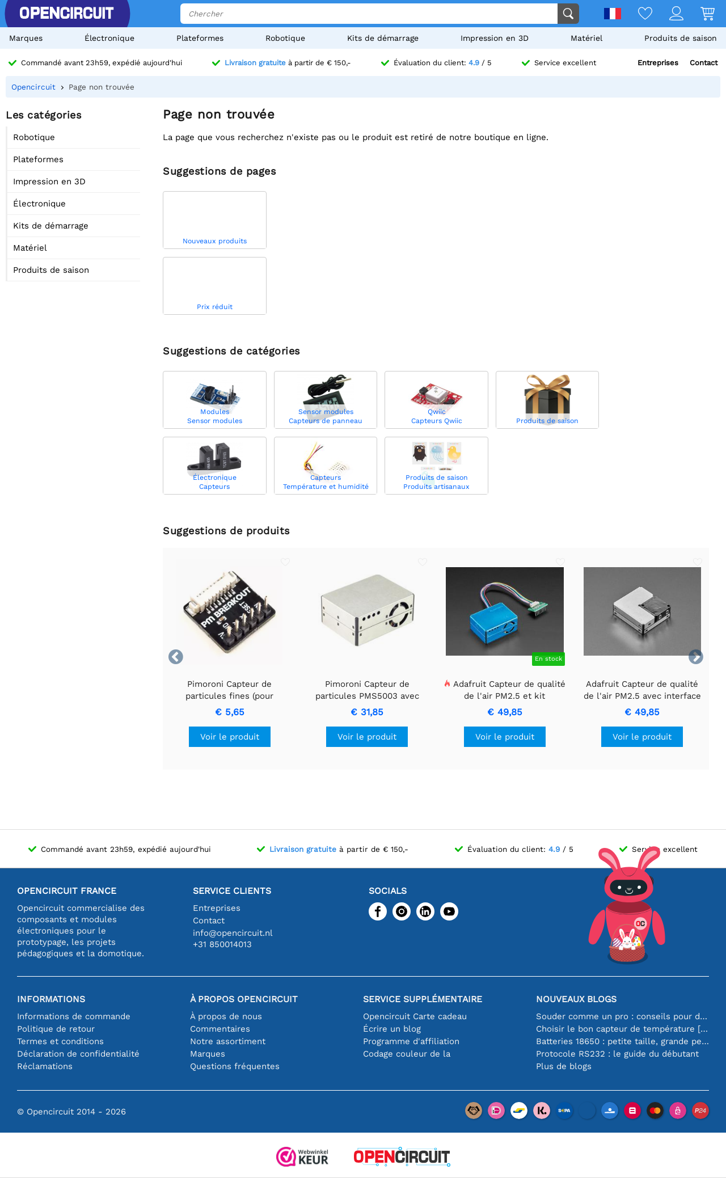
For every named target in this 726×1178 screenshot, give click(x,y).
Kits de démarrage (383, 38)
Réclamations (45, 1066)
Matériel (586, 38)
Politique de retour (56, 1029)
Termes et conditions (60, 1041)
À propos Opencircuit (244, 999)
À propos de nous (226, 1016)
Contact (703, 62)
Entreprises (658, 62)
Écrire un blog (392, 1029)
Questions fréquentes (235, 1066)
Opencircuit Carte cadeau (415, 1016)
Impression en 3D (495, 38)
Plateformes (199, 38)
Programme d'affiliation (411, 1041)
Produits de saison (680, 38)
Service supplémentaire (422, 999)
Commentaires (220, 1029)
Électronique (109, 38)
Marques (26, 38)
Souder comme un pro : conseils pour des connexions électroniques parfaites (622, 1016)
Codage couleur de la (406, 1054)
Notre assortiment (227, 1041)
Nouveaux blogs (576, 999)
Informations (51, 999)
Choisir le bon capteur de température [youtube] (622, 1029)
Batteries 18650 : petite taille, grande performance (622, 1041)
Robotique (285, 38)
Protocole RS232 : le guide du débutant (617, 1054)
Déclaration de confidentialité (78, 1054)
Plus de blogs (564, 1066)
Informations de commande (73, 1016)
